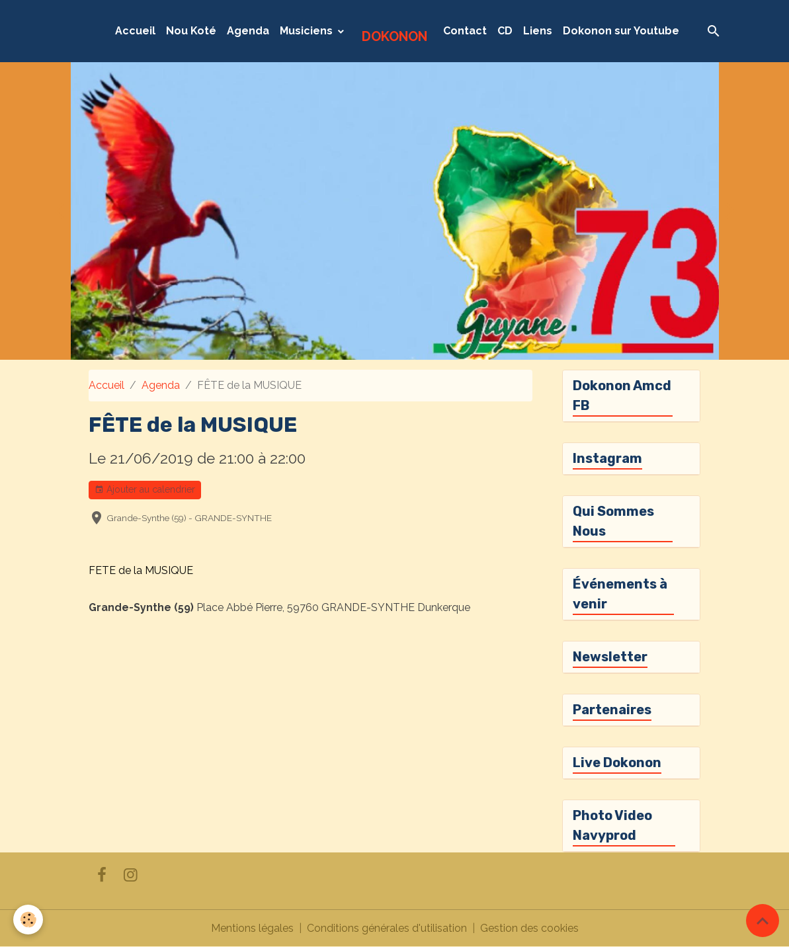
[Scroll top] (762, 920)
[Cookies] (28, 919)
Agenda (248, 30)
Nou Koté (191, 30)
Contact (465, 30)
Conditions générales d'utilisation (387, 928)
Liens (537, 30)
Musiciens (307, 30)
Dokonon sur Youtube (621, 30)
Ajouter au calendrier (145, 490)
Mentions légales (252, 928)
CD (505, 30)
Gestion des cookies (529, 928)
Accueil (135, 30)
